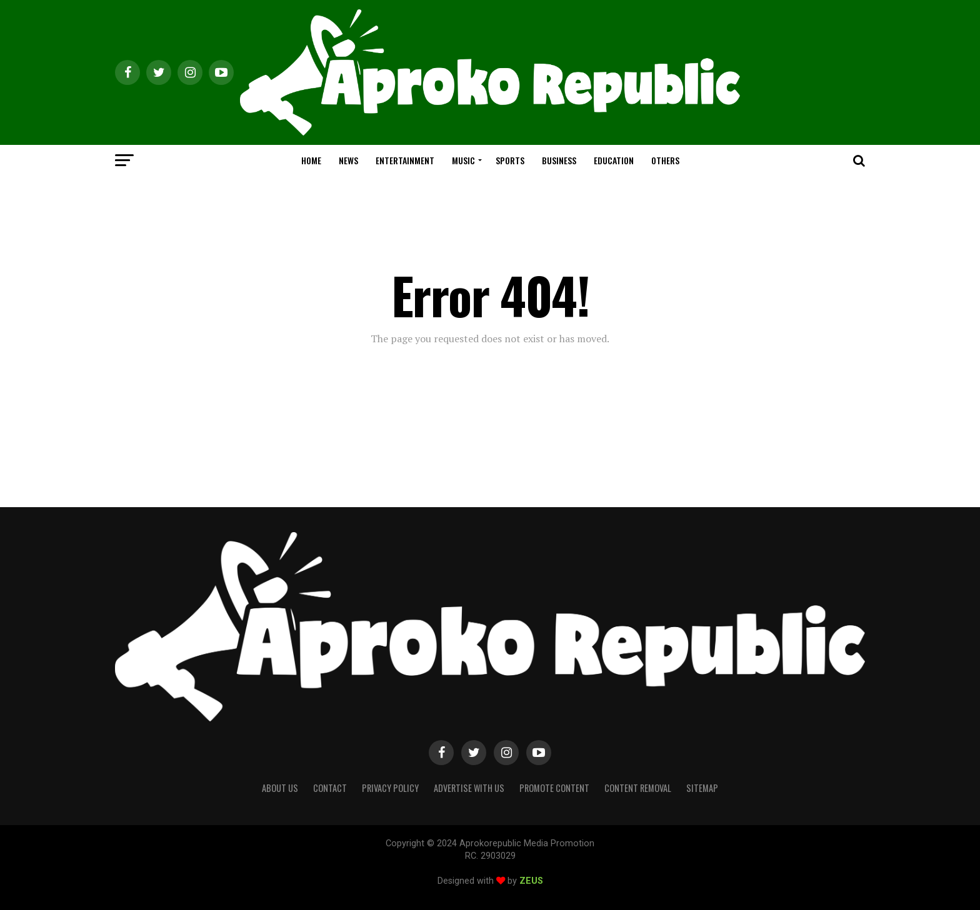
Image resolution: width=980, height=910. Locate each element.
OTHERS (665, 160)
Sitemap (702, 787)
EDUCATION (614, 160)
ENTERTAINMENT (405, 160)
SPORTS (510, 160)
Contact (330, 787)
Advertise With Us (469, 787)
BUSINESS (559, 160)
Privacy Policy (390, 787)
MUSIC (463, 160)
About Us (280, 787)
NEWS (348, 160)
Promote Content (554, 787)
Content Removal (637, 787)
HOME (311, 160)
